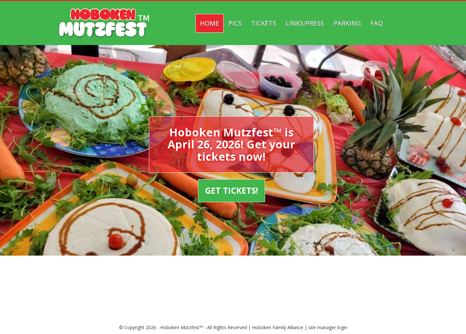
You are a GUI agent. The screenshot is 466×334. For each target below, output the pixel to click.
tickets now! (231, 156)
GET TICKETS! (231, 190)
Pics (235, 23)
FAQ (377, 23)
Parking (347, 23)
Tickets (263, 23)
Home (209, 23)
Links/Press (305, 23)
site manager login (327, 327)
